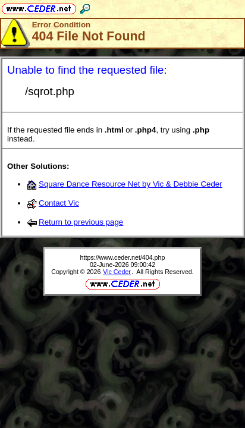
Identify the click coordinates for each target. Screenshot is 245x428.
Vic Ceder (117, 271)
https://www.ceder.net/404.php (122, 257)
